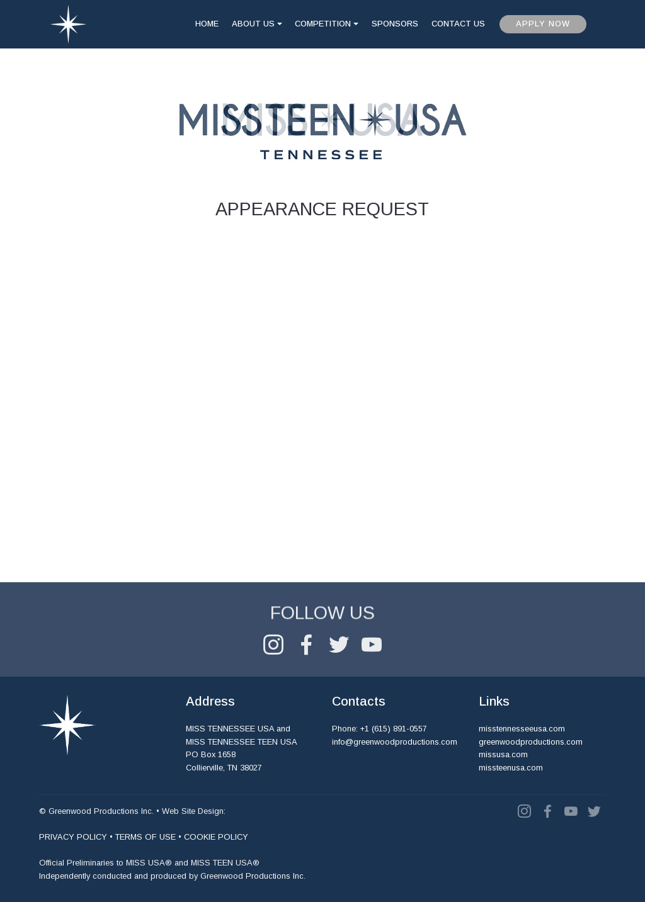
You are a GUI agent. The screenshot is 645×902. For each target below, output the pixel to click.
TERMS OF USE (145, 837)
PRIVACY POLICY (73, 837)
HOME (207, 23)
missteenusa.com (511, 767)
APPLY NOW (543, 23)
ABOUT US (253, 23)
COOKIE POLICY (216, 837)
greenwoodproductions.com (531, 742)
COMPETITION (323, 23)
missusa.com (503, 754)
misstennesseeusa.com (522, 728)
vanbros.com (252, 811)
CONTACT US (458, 23)
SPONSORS (395, 23)
